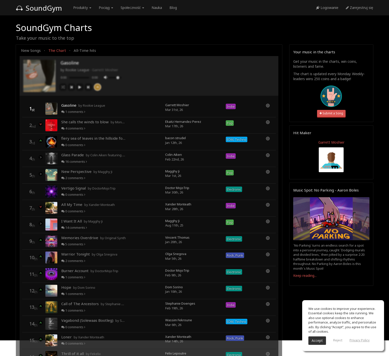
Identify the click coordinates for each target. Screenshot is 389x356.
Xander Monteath (178, 204)
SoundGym (39, 8)
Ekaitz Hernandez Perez (183, 121)
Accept (317, 340)
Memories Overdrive (93, 237)
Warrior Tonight (89, 254)
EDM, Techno (236, 139)
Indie (231, 106)
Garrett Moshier (105, 69)
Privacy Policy (360, 340)
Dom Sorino (174, 287)
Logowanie (327, 7)
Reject (337, 340)
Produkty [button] (82, 7)
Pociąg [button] (106, 7)
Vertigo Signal (88, 188)
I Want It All (82, 221)
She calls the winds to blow (93, 121)
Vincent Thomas (177, 237)
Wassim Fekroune (178, 320)
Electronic (234, 189)
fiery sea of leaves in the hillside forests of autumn (93, 138)
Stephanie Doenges (180, 303)
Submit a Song (331, 113)
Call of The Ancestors (93, 303)
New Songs (31, 50)
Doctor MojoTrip (177, 188)
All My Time (88, 204)
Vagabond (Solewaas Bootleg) (93, 320)
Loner (82, 336)
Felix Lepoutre (175, 353)
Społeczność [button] (132, 7)
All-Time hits (85, 50)
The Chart (57, 50)
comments (73, 111)
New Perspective (86, 171)
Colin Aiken (173, 154)
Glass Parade (93, 154)
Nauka (157, 7)
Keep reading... (305, 275)
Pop (230, 123)
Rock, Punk (235, 255)
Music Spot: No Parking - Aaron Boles (326, 190)
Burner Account (89, 270)
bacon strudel (175, 138)
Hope (78, 287)
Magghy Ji (172, 171)
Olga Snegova (175, 254)
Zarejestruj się (359, 7)
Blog (173, 7)
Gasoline (83, 105)
